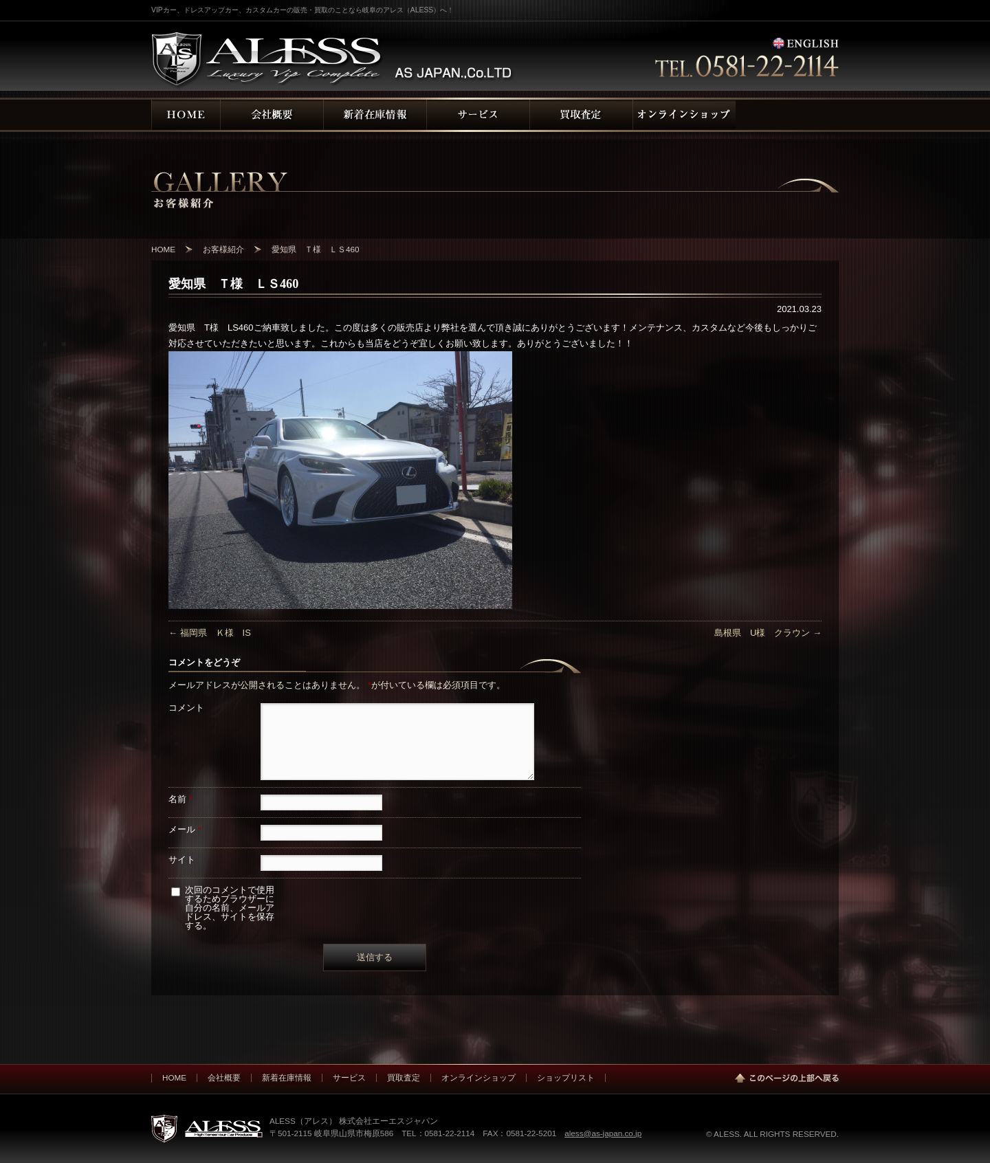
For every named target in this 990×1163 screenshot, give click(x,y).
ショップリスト (566, 1077)
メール (184, 829)
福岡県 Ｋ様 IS (209, 633)
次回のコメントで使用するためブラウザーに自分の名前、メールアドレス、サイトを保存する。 (229, 907)
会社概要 (224, 1077)
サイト (181, 859)
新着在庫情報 (286, 1077)
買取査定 (403, 1077)
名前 (180, 799)
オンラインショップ (478, 1077)
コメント (186, 707)
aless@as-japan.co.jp (602, 1133)
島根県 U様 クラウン (768, 633)
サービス (349, 1077)
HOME (174, 1077)
